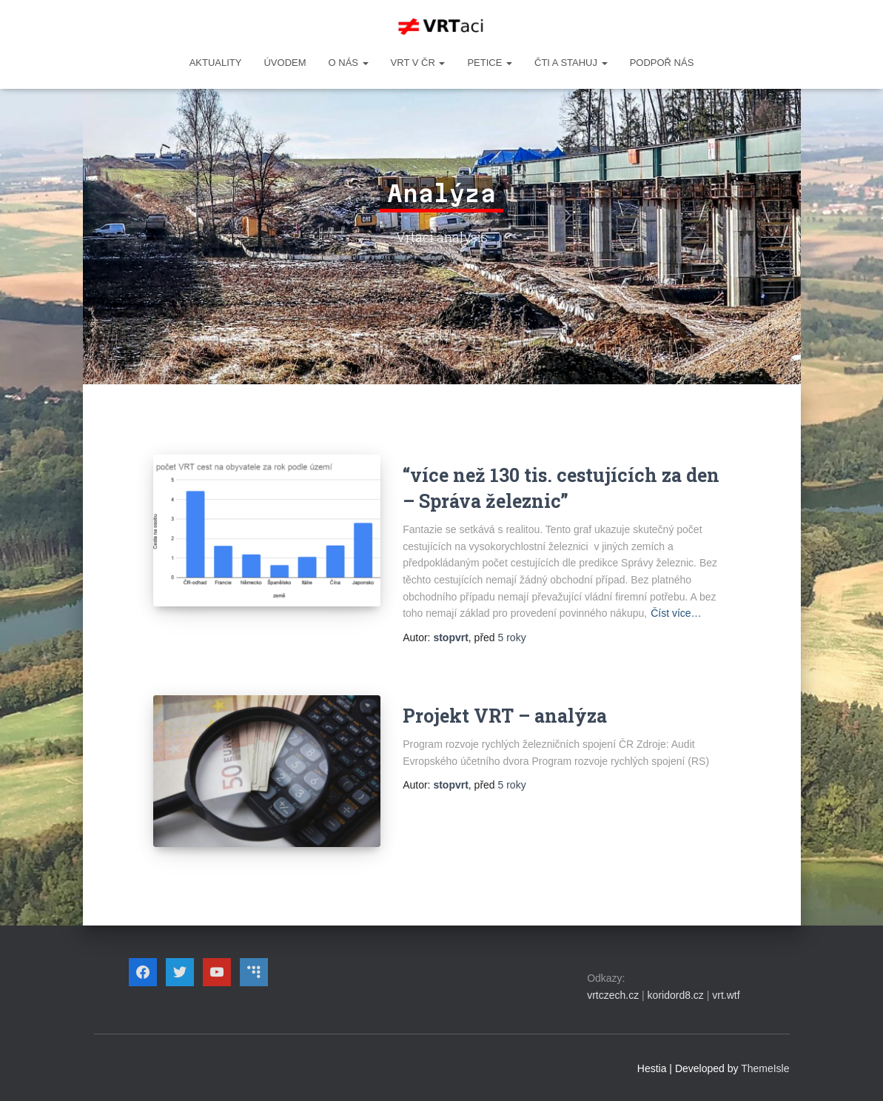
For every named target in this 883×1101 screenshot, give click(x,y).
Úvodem (284, 62)
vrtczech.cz (613, 995)
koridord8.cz (676, 995)
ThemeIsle (765, 1068)
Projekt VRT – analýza (505, 715)
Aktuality (215, 62)
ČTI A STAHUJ (571, 62)
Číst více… (676, 613)
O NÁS (349, 62)
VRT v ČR (418, 62)
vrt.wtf (725, 995)
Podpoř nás (662, 62)
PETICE (489, 62)
